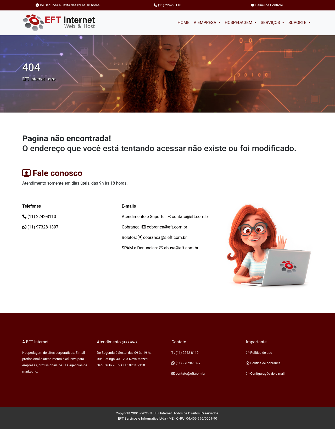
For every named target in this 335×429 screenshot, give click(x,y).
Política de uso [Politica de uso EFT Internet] (259, 353)
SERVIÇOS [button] (271, 22)
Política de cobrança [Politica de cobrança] (263, 363)
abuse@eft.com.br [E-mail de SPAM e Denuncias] (178, 247)
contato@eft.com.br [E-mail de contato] (188, 216)
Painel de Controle (267, 5)
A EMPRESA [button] (205, 22)
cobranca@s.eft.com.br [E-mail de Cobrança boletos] (162, 237)
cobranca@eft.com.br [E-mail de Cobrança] (164, 227)
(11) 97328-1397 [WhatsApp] (40, 227)
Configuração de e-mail (265, 373)
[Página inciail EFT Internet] (59, 23)
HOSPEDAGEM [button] (239, 22)
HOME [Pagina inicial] (183, 22)
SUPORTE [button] (298, 22)
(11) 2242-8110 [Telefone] (167, 5)
